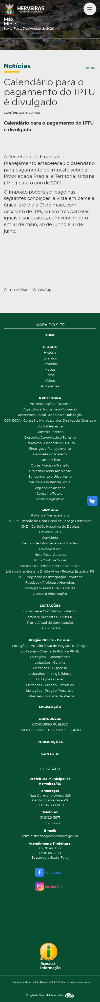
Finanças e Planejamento (50, 449)
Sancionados (50, 628)
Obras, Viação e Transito (50, 465)
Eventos (50, 358)
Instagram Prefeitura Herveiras (50, 588)
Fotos (50, 375)
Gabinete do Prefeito (50, 454)
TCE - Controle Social (50, 560)
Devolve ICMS (50, 549)
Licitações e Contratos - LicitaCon (50, 611)
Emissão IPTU (50, 532)
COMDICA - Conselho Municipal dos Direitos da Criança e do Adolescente (50, 423)
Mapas (50, 369)
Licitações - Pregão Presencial (50, 691)
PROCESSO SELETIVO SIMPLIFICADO (50, 730)
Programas (50, 386)
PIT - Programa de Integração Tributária (50, 577)
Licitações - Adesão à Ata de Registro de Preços (50, 646)
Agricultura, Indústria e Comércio (50, 409)
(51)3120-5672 (50, 823)
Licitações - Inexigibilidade (50, 674)
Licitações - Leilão (50, 679)
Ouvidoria (50, 538)
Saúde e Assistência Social (50, 482)
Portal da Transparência (50, 515)
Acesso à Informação (50, 594)
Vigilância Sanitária (50, 488)
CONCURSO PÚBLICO (50, 724)
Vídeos (50, 381)
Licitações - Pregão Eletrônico (50, 685)
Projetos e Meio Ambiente (50, 471)
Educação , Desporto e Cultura (50, 443)
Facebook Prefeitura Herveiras (50, 582)
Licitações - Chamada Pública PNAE (50, 651)
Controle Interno (50, 432)
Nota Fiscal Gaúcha (50, 555)
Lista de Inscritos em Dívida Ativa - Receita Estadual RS (50, 571)
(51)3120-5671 (50, 817)
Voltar (90, 68)
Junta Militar (50, 460)
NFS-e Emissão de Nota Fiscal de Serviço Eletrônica (50, 521)
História (50, 352)
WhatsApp (41, 290)
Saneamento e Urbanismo (50, 476)
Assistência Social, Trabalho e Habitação (50, 415)
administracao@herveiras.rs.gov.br (50, 836)
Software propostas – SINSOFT (50, 617)
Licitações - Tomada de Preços (50, 696)
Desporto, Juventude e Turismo (50, 437)
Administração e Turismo (50, 404)
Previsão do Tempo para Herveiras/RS (50, 566)
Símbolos (50, 364)
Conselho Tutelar (50, 493)
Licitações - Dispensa (50, 668)
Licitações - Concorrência (50, 657)
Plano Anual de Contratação (50, 623)
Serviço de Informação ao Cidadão (50, 543)
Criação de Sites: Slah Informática (50, 995)
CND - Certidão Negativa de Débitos (50, 526)
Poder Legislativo (50, 499)
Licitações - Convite (50, 662)
